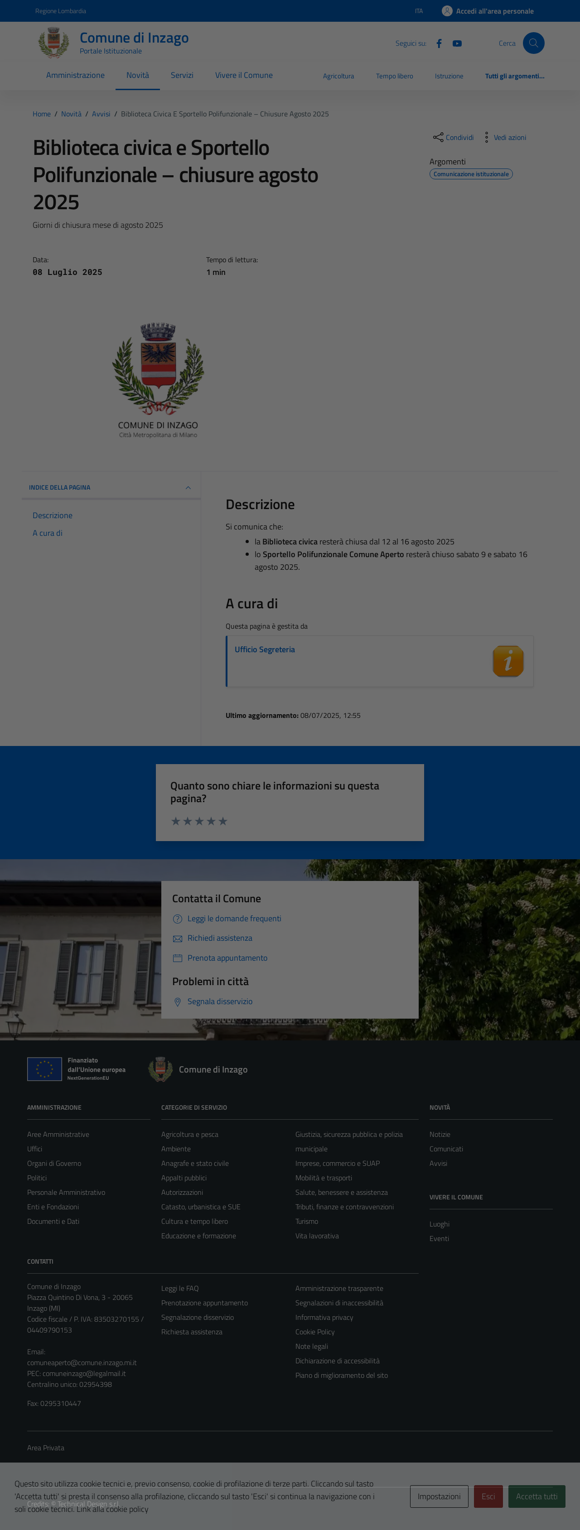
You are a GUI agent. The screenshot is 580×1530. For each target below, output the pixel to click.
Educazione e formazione (198, 1235)
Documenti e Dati (53, 1221)
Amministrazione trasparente (339, 1288)
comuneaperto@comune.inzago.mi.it (82, 1362)
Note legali (311, 1346)
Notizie (440, 1134)
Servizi (182, 75)
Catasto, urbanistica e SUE (201, 1206)
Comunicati (446, 1148)
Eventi (439, 1238)
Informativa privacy (324, 1317)
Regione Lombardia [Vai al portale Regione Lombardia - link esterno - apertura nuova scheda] (60, 10)
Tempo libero (394, 76)
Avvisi (438, 1163)
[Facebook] (435, 42)
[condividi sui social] (453, 137)
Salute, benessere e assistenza (341, 1192)
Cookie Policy (315, 1331)
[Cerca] (534, 43)
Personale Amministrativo (66, 1192)
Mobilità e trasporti (323, 1177)
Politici (37, 1177)
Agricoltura (338, 76)
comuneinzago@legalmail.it (84, 1373)
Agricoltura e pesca (189, 1134)
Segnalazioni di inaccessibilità (339, 1302)
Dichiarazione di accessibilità (337, 1360)
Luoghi (440, 1223)
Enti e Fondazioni (53, 1206)
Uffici (34, 1148)
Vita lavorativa (317, 1235)
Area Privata (45, 1447)
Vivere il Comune (244, 75)
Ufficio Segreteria (265, 649)
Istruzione (449, 76)
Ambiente (176, 1148)
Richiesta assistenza (191, 1331)
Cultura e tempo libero (194, 1221)
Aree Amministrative (58, 1134)
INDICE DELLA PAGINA (111, 487)
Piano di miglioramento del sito (341, 1375)
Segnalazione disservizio (197, 1317)
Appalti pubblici (184, 1177)
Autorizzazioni (182, 1192)
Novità (137, 75)
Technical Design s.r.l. (89, 1503)
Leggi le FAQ (180, 1288)
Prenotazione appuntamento (204, 1302)
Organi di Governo (54, 1163)
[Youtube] (454, 42)
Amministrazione (75, 75)
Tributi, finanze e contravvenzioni (344, 1206)
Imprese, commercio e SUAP (337, 1163)
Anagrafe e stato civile (195, 1163)
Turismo (306, 1221)
